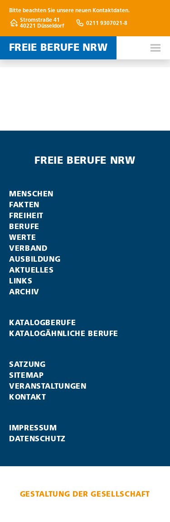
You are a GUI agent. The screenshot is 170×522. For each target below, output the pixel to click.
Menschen (31, 194)
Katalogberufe (42, 322)
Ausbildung (34, 259)
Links (20, 281)
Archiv (24, 292)
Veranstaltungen (48, 386)
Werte (22, 237)
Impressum (33, 428)
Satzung (27, 364)
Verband (28, 248)
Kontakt (27, 397)
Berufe (24, 226)
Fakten (24, 204)
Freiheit (26, 215)
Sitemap (26, 375)
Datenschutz (37, 438)
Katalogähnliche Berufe (63, 333)
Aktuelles (31, 270)
